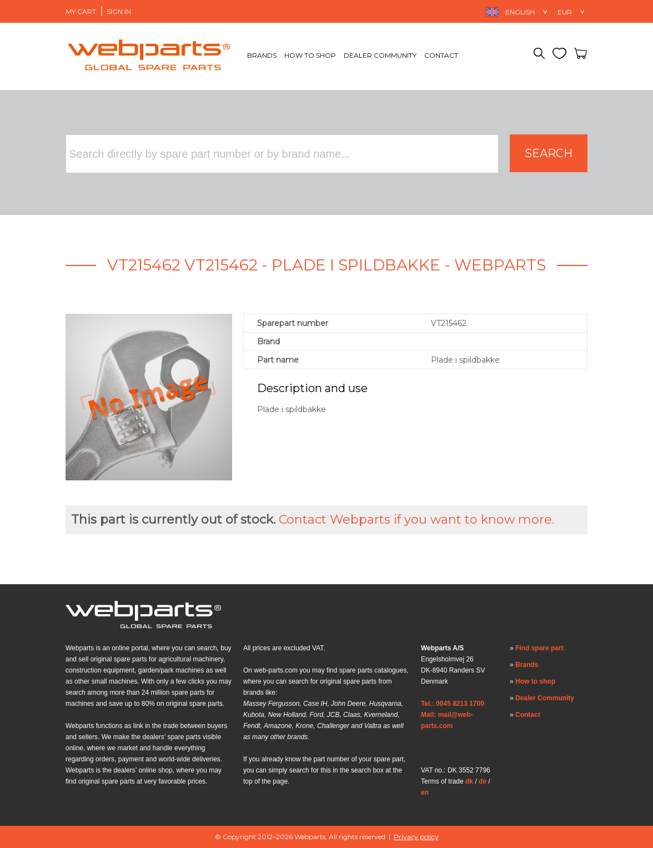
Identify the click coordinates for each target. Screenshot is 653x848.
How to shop (310, 55)
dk (469, 781)
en (425, 792)
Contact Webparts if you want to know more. (416, 519)
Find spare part (539, 648)
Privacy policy (416, 836)
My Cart (81, 11)
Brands (262, 55)
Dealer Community (380, 55)
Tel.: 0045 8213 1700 (452, 703)
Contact (441, 55)
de (482, 781)
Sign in (119, 11)
